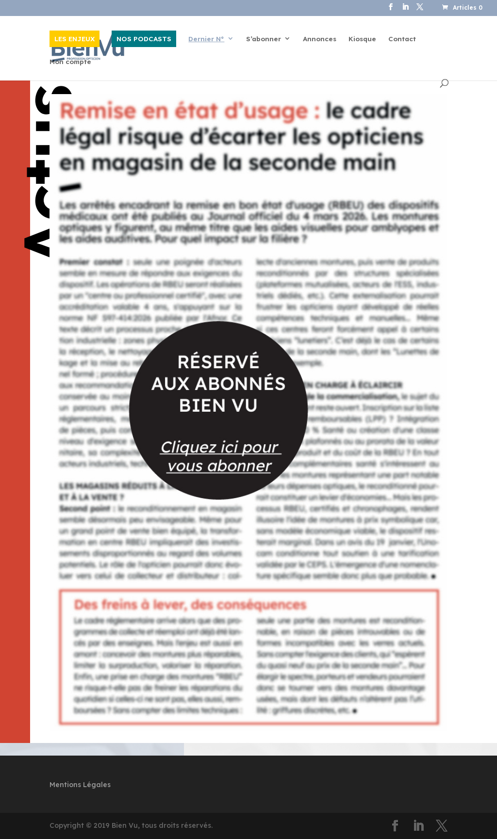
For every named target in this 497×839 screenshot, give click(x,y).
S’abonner (263, 39)
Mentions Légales (80, 784)
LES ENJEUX (74, 38)
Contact (402, 39)
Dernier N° (206, 39)
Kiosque (362, 39)
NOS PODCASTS (143, 38)
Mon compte (70, 61)
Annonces (319, 39)
